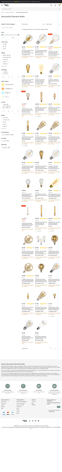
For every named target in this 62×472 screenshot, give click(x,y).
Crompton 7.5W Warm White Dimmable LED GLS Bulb (53, 81)
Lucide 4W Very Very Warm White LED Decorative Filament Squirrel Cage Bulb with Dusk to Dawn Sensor (28, 81)
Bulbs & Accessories (10, 12)
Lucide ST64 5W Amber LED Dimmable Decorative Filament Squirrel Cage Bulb (41, 167)
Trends (17, 410)
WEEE (2, 408)
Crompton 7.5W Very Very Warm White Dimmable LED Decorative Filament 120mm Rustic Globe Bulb (28, 253)
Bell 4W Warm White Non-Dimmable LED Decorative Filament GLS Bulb (40, 338)
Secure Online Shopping (21, 401)
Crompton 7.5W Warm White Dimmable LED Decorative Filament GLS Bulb (53, 53)
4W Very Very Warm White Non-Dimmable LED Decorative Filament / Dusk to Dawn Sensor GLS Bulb (28, 52)
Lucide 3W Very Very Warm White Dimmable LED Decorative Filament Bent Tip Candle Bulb (28, 309)
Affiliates (33, 405)
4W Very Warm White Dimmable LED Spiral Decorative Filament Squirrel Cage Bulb (39, 81)
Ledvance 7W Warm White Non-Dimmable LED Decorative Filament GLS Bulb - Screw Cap (41, 253)
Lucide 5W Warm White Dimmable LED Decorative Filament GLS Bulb (27, 110)
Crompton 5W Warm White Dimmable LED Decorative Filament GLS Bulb (41, 52)
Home (2, 12)
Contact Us (3, 403)
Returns (2, 406)
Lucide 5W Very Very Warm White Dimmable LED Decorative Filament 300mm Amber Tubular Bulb (41, 110)
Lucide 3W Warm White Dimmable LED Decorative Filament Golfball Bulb (54, 308)
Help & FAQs (3, 401)
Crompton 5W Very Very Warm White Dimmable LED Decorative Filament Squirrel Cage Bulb (41, 138)
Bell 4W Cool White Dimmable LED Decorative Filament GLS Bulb (27, 338)
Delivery (3, 405)
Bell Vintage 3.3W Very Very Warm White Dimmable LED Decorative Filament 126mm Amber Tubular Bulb (54, 196)
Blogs (33, 403)
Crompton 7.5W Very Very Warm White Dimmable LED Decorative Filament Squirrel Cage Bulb (41, 309)
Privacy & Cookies (20, 405)
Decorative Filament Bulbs (22, 12)
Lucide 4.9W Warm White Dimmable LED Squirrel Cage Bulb (41, 195)
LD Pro (17, 408)
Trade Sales (18, 406)
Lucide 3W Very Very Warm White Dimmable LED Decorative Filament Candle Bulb (54, 109)
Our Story (34, 401)
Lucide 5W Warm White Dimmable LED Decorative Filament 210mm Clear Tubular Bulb (27, 225)
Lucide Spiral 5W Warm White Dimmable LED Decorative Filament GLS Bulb (27, 196)
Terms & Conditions (20, 403)
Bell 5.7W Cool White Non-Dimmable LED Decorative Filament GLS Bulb (54, 280)
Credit (17, 411)
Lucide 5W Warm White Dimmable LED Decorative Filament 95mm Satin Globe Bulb (41, 281)
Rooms (17, 413)
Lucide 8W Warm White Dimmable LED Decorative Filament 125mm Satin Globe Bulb (54, 253)
